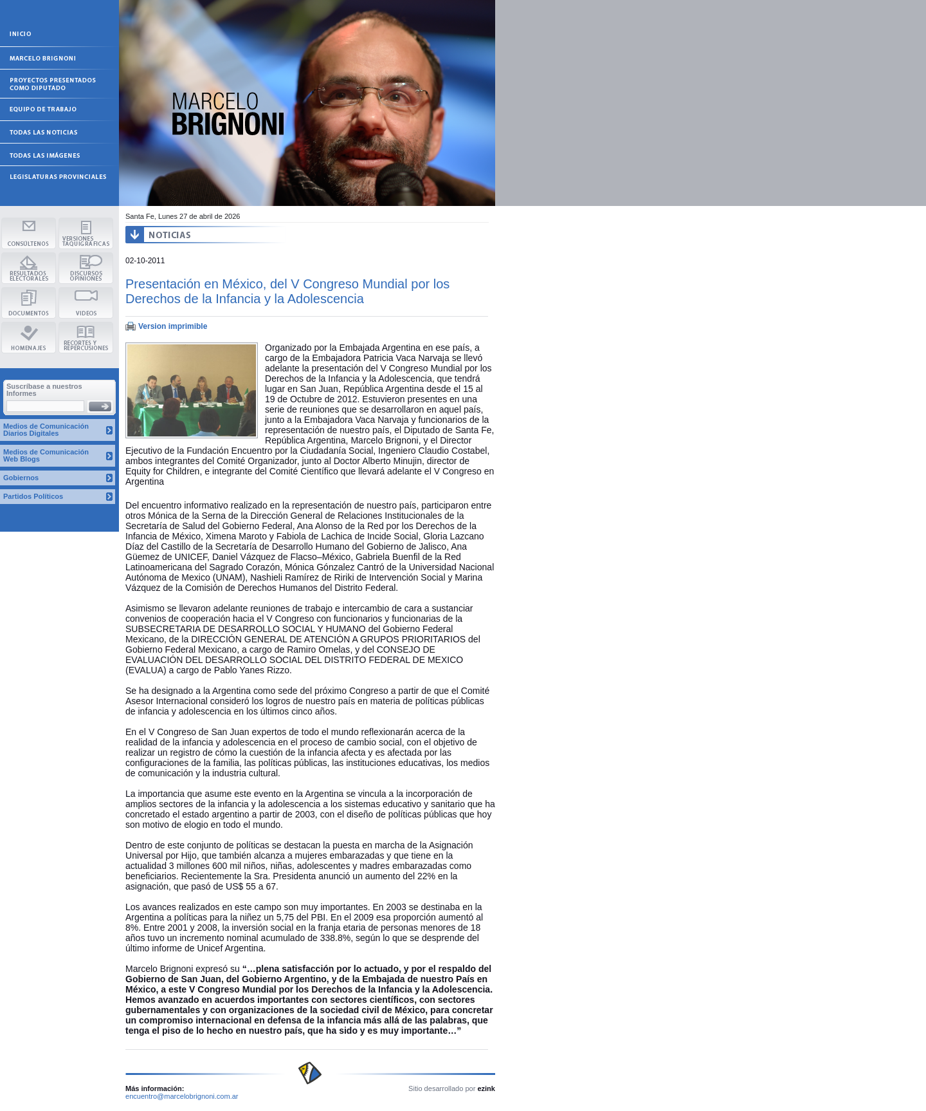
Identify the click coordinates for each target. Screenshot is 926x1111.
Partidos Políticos (33, 496)
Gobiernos (21, 477)
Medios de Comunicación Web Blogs (46, 455)
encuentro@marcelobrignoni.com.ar (182, 1096)
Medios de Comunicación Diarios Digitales (46, 429)
